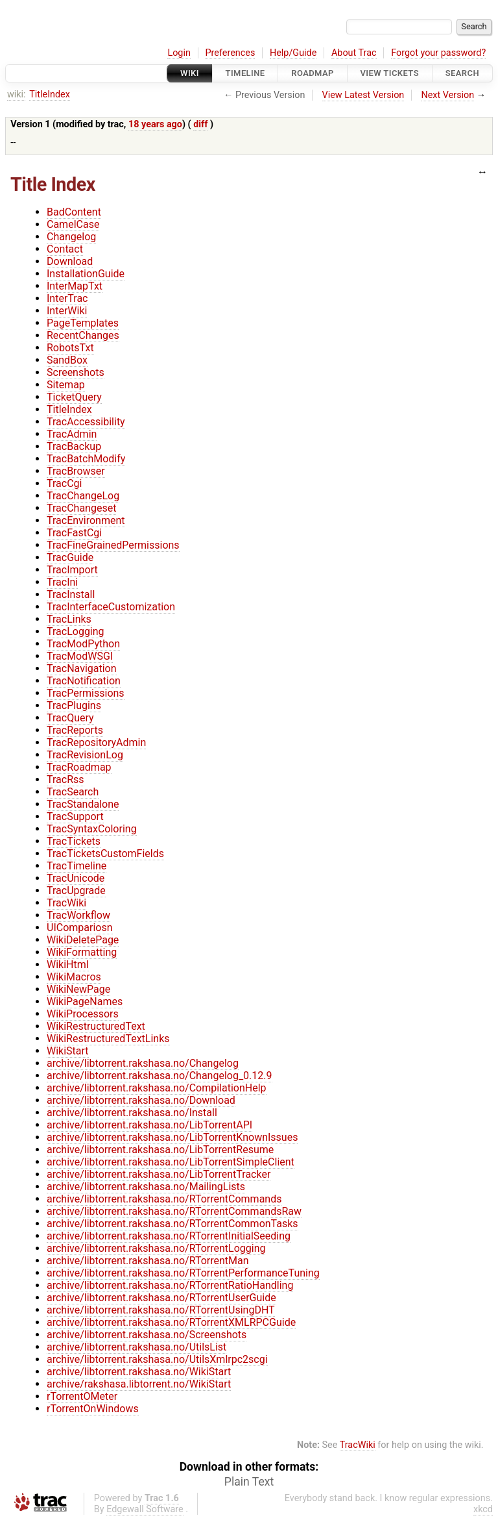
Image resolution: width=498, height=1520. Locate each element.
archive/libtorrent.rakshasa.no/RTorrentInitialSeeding (168, 1236)
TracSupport (75, 816)
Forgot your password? (438, 52)
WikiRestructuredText (96, 1026)
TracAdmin (72, 434)
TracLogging (75, 631)
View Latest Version (363, 95)
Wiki (189, 73)
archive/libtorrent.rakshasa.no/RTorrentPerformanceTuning (183, 1273)
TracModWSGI (80, 656)
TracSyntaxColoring (92, 829)
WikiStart (68, 1051)
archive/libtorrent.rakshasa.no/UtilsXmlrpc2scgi (157, 1359)
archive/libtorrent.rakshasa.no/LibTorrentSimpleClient (170, 1162)
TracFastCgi (74, 533)
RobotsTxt (70, 348)
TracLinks (69, 619)
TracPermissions (85, 693)
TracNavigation (82, 668)
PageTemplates (83, 323)
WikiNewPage (78, 989)
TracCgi (64, 483)
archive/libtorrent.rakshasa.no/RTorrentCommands (164, 1199)
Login (179, 52)
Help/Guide (293, 52)
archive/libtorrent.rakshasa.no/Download (141, 1100)
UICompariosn (80, 927)
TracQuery (70, 718)
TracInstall (71, 594)
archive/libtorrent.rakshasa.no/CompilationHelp (157, 1088)
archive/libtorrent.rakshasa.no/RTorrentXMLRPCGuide (171, 1322)
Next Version (447, 95)
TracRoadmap (79, 767)
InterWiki (67, 311)
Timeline (245, 73)
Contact (65, 249)
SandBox (67, 360)
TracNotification (84, 681)
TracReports (75, 730)
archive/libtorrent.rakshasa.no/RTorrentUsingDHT (161, 1310)
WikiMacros (74, 977)
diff (200, 124)
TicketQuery (74, 397)
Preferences (230, 52)
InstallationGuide (85, 274)
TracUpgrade (76, 890)
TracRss (65, 779)
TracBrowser (76, 471)
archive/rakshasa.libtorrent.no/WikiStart (139, 1384)
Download (70, 261)
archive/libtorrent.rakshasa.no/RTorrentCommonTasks (172, 1223)
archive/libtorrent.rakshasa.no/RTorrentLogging (156, 1248)
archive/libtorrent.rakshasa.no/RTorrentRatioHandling (170, 1285)
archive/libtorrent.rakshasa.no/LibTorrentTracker (158, 1174)
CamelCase (73, 224)
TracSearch (73, 792)
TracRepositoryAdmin (96, 742)
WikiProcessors (83, 1014)
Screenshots (75, 372)
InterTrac (67, 298)
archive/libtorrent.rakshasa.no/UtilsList (136, 1347)
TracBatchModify (86, 459)
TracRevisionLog (85, 755)
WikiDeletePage (83, 940)
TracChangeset (81, 508)
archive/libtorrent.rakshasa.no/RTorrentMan (148, 1260)
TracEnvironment (86, 520)
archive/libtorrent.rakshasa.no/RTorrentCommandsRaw (174, 1211)
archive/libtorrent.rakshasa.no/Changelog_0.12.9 (159, 1075)
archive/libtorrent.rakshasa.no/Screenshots (146, 1334)
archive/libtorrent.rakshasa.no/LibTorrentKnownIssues (172, 1137)
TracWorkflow (78, 915)
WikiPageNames (85, 1001)
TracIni (62, 582)
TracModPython (83, 644)
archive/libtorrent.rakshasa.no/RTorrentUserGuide (161, 1297)
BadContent (74, 212)
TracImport (72, 570)
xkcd (483, 1509)
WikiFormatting (82, 952)
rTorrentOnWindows (93, 1408)
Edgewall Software (145, 1509)
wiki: (16, 94)
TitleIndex (49, 94)
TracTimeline (76, 866)
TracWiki (66, 903)
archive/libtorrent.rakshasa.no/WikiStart (139, 1371)
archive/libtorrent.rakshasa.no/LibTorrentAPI (149, 1125)
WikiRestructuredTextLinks (108, 1038)
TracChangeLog (83, 496)
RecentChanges (83, 335)
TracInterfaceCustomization (111, 607)
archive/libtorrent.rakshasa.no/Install (132, 1112)
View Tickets (390, 73)
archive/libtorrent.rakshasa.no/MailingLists (146, 1186)
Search (462, 73)
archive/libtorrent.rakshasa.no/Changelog (143, 1063)
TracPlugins (74, 705)
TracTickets (74, 841)
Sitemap (66, 385)
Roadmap (312, 73)
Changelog (71, 236)
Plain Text (249, 1481)
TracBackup (74, 446)
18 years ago (155, 124)
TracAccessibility (86, 422)
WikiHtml (68, 964)
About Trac (354, 52)
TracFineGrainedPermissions (113, 545)
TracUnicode (75, 878)
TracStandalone (83, 804)
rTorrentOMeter (82, 1396)
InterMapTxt (74, 286)
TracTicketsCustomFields (105, 853)
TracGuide (70, 557)
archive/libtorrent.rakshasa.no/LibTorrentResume (160, 1149)
